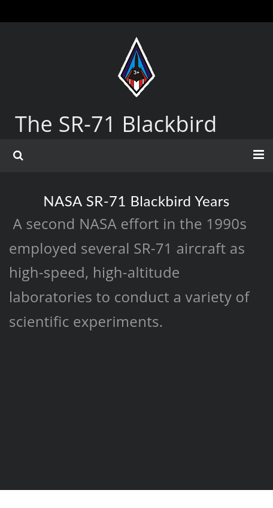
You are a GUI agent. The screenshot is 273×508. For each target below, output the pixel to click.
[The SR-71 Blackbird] (136, 49)
